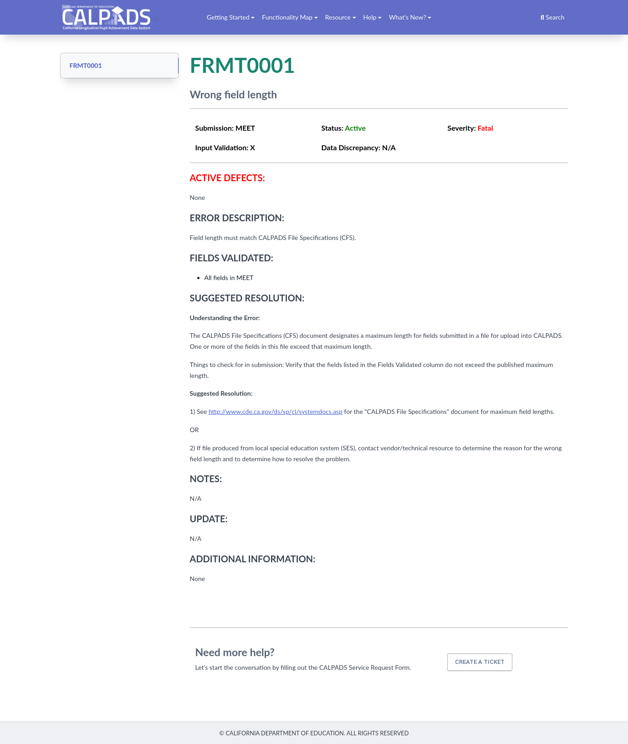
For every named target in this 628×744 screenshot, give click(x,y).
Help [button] (370, 17)
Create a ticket (480, 661)
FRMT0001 (86, 65)
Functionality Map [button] (287, 17)
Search (553, 17)
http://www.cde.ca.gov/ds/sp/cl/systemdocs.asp (275, 411)
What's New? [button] (407, 17)
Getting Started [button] (228, 17)
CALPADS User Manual (113, 17)
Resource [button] (338, 17)
